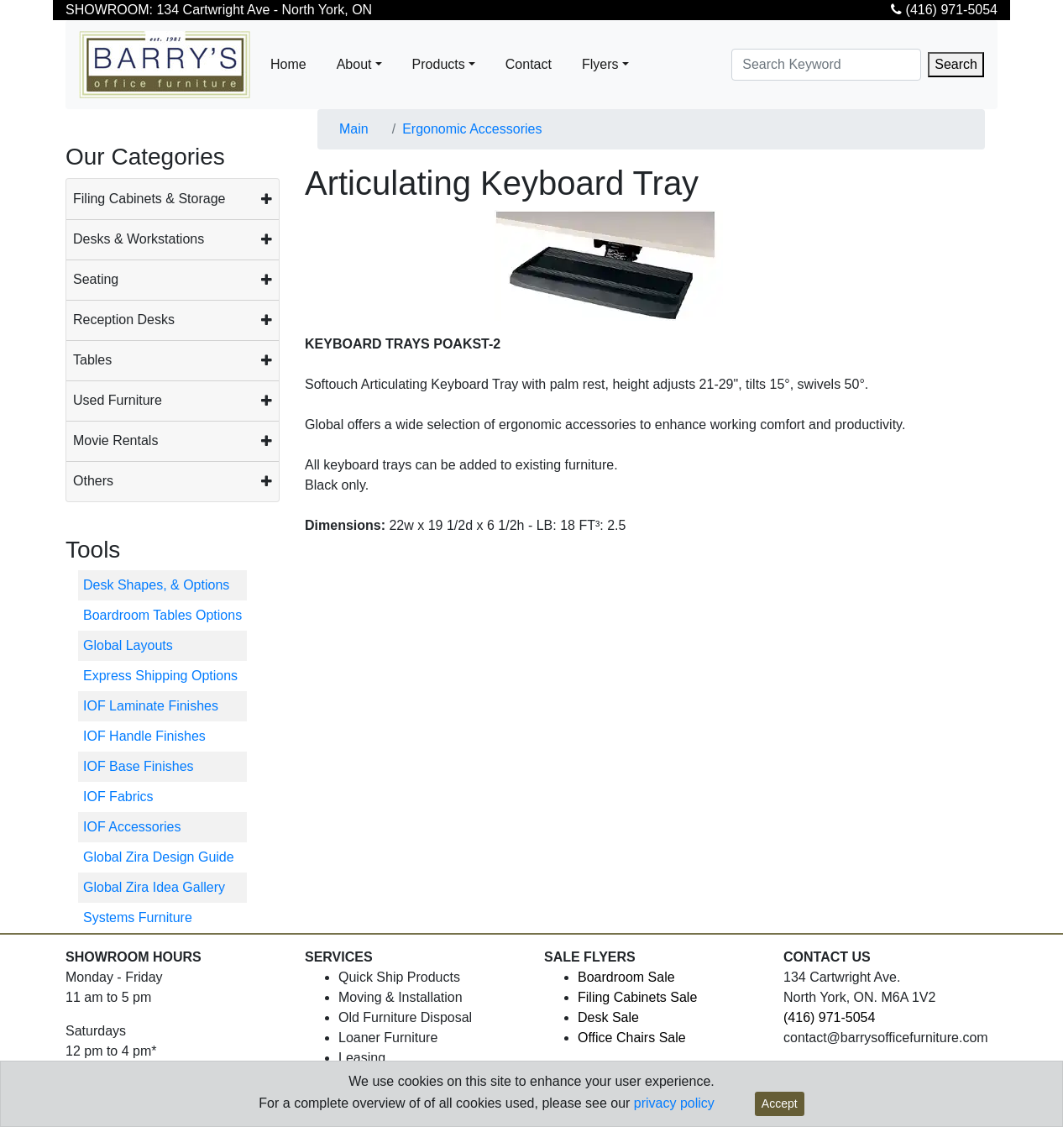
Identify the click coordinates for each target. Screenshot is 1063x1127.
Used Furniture (117, 400)
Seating (95, 279)
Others (93, 481)
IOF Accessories (132, 827)
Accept (780, 1103)
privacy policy (674, 1103)
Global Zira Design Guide (158, 857)
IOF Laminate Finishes (150, 706)
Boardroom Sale (626, 977)
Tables (92, 360)
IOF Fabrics (118, 796)
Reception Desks (124, 319)
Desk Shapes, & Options (156, 585)
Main (354, 129)
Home (288, 64)
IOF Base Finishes (138, 766)
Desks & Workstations (138, 239)
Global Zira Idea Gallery (154, 887)
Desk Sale (608, 1017)
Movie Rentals (115, 440)
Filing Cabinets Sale (637, 997)
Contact (528, 64)
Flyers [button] (600, 64)
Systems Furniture (137, 917)
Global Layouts (128, 645)
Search (956, 64)
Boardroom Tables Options (162, 615)
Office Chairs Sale (632, 1037)
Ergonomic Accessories (472, 129)
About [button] (354, 64)
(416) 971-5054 (944, 10)
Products (438, 64)
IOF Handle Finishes (144, 736)
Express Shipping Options (160, 675)
